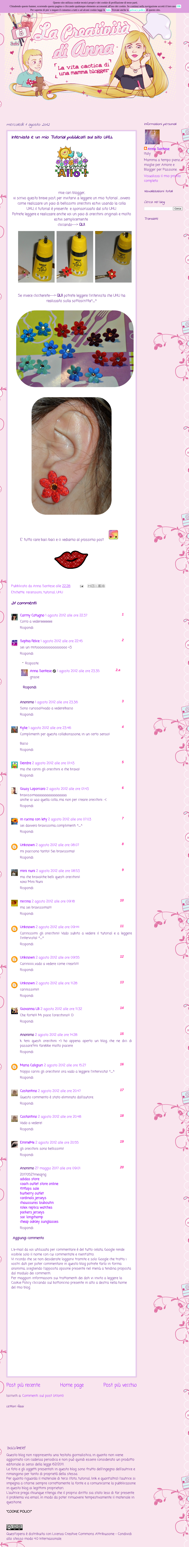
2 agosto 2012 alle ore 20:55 (57, 1142)
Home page (72, 1385)
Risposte (32, 663)
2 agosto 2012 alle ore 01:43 (53, 763)
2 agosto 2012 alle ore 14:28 (56, 1034)
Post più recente (23, 1385)
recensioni (34, 592)
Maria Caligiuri (31, 1065)
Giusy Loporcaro (32, 788)
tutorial (49, 592)
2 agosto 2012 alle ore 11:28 (56, 983)
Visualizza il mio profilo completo (162, 178)
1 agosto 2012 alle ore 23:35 (78, 671)
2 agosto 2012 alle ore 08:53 (58, 871)
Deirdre (25, 763)
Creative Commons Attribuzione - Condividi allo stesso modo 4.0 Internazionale (69, 1536)
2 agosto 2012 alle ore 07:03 (69, 819)
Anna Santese (44, 586)
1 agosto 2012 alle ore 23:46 (49, 728)
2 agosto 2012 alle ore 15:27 (65, 1065)
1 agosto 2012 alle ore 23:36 (56, 702)
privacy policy (137, 10)
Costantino (28, 1091)
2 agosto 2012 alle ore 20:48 (59, 1116)
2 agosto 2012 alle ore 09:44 (57, 927)
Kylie (23, 728)
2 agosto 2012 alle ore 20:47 (59, 1091)
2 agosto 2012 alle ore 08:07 (57, 845)
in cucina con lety (33, 819)
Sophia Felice (29, 641)
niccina (25, 901)
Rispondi (26, 627)
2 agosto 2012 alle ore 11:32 (61, 1009)
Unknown (27, 845)
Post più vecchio (120, 1385)
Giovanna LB (29, 1009)
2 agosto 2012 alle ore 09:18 (53, 901)
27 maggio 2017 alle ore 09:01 (57, 1168)
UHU (59, 592)
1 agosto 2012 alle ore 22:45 (62, 641)
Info (108, 10)
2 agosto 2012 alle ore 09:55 (58, 957)
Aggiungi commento (28, 1238)
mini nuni (27, 871)
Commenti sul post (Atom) (43, 1395)
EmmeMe (27, 1142)
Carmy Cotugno (32, 615)
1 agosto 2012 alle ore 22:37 (66, 615)
